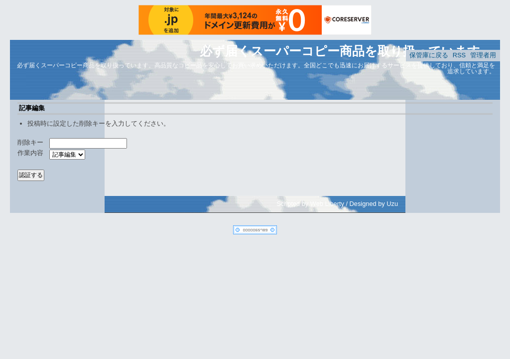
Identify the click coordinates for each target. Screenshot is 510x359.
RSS (459, 55)
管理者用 (483, 55)
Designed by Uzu (374, 203)
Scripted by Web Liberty (310, 203)
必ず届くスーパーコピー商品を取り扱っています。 (346, 51)
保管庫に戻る (428, 55)
